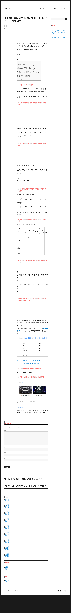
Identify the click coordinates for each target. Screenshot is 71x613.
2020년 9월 (7, 550)
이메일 (5, 452)
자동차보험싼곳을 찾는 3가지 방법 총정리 (25, 358)
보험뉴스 (55, 8)
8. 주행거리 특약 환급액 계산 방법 (23, 75)
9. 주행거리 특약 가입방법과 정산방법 (24, 76)
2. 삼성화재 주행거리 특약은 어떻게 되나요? (25, 65)
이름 (5, 447)
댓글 (5, 430)
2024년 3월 (7, 505)
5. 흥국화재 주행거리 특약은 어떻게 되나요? (25, 69)
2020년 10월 (7, 549)
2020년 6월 (7, 554)
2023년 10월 (7, 511)
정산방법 (20, 79)
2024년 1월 (7, 507)
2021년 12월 (7, 533)
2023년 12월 (7, 508)
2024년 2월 (7, 506)
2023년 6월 (7, 515)
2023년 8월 (7, 513)
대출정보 (60, 8)
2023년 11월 (7, 510)
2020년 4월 (7, 556)
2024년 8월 (7, 499)
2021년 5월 (7, 541)
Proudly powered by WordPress (13, 590)
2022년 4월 (7, 528)
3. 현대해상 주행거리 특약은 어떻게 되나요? (25, 67)
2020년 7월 (7, 553)
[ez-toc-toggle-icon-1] (38, 63)
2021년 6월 (7, 540)
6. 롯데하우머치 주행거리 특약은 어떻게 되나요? (26, 71)
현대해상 (20, 330)
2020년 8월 (7, 552)
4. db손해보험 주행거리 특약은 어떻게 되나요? (26, 68)
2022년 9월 (7, 522)
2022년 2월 (7, 531)
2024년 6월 (7, 501)
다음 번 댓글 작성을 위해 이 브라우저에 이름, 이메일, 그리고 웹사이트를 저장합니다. (19, 463)
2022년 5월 (7, 527)
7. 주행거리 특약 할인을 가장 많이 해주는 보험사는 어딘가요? (28, 72)
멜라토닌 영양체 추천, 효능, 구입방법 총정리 (59, 37)
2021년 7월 (7, 539)
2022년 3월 (7, 529)
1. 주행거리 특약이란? (21, 64)
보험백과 (7, 8)
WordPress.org (7, 582)
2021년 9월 (7, 536)
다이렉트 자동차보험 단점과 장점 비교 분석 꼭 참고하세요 (28, 363)
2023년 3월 (7, 518)
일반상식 (65, 8)
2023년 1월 (7, 519)
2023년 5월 (7, 517)
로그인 (6, 579)
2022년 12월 (7, 520)
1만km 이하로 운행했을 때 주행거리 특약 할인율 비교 (28, 73)
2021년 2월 (7, 545)
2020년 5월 (7, 555)
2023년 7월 (7, 514)
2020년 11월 (7, 548)
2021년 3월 (7, 543)
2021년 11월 (7, 534)
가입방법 (20, 77)
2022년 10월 (7, 521)
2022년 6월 (7, 526)
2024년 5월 (7, 503)
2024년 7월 (7, 500)
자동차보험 (39, 8)
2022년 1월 (7, 532)
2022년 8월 (7, 524)
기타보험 (49, 8)
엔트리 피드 (7, 580)
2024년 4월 (7, 504)
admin (5, 28)
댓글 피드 (6, 581)
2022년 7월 (7, 525)
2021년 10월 (7, 535)
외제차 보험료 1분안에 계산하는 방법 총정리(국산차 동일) (28, 360)
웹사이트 (5, 458)
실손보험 (44, 8)
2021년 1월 (7, 546)
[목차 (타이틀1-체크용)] (39, 63)
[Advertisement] (32, 32)
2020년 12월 (7, 547)
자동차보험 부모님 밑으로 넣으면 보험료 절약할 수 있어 (28, 362)
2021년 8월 (7, 538)
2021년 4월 (7, 542)
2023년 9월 (7, 512)
